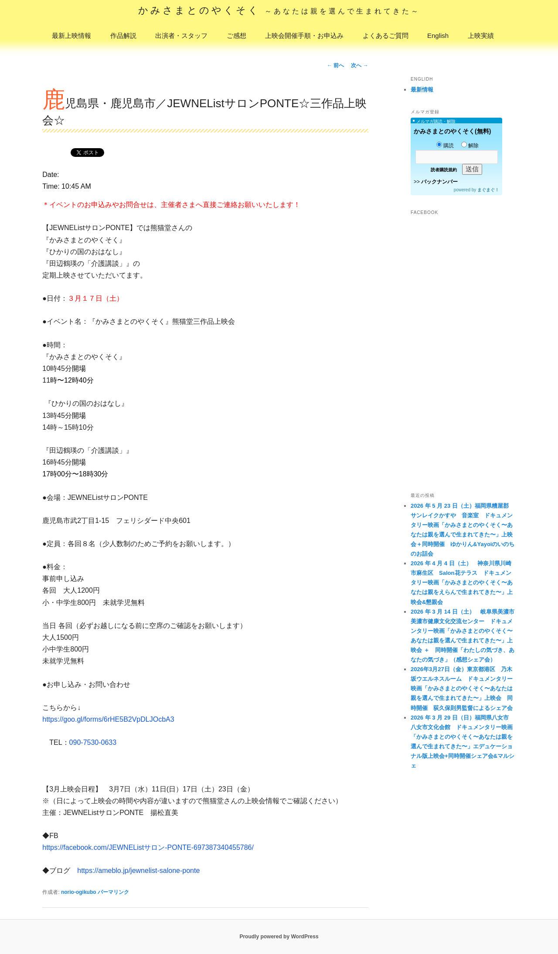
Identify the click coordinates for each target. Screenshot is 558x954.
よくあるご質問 (385, 35)
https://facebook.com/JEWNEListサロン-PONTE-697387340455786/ (148, 847)
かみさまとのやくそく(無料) (452, 131)
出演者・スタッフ (181, 35)
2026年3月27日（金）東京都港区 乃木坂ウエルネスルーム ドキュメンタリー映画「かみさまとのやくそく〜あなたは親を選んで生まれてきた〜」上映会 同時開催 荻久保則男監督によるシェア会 (462, 688)
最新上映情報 (71, 35)
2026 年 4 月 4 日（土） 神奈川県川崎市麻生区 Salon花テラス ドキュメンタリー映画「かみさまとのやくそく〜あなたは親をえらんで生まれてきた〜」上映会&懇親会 (462, 582)
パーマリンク (113, 892)
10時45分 (57, 368)
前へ (335, 65)
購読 (445, 146)
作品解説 (123, 35)
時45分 (61, 415)
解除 (470, 146)
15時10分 (79, 427)
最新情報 (422, 89)
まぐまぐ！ (488, 189)
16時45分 (57, 462)
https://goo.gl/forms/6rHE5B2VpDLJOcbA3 (108, 719)
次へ (359, 65)
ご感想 (236, 35)
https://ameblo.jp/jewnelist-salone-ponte (138, 870)
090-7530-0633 (93, 742)
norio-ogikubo (78, 892)
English (438, 35)
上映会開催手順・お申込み (304, 35)
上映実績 (481, 35)
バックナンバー (439, 182)
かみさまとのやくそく (279, 10)
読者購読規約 (444, 169)
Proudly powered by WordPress (278, 937)
